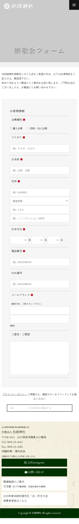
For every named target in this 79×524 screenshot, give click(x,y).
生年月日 (16, 229)
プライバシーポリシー (14, 400)
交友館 (25, 492)
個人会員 (18, 128)
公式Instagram (34, 468)
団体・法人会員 (38, 128)
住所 (14, 181)
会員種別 (16, 120)
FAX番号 (16, 273)
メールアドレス (20, 295)
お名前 (15, 159)
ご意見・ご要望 (20, 334)
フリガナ (16, 137)
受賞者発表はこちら (15, 507)
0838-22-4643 (15, 448)
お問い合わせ (34, 478)
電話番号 (16, 251)
